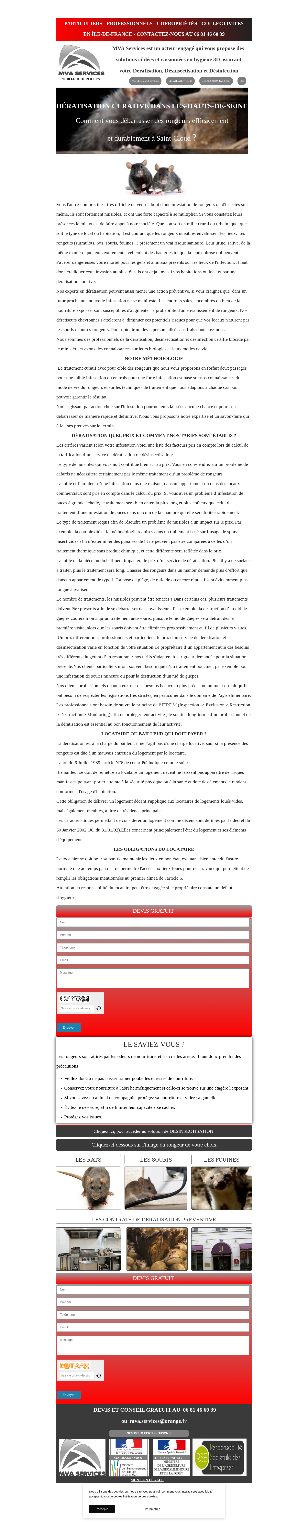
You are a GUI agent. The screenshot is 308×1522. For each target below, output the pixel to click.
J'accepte (102, 1509)
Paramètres (152, 1509)
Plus (242, 81)
